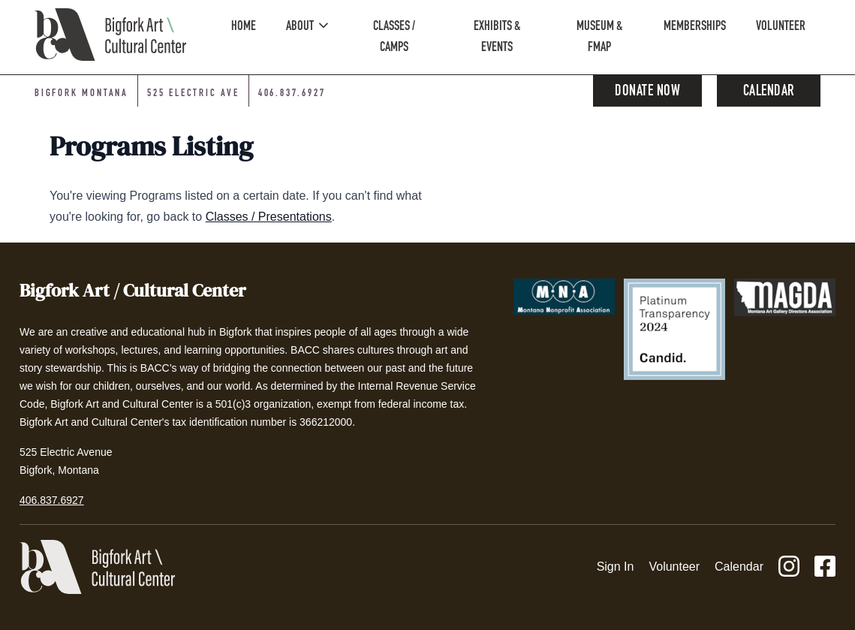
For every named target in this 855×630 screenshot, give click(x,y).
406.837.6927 (52, 500)
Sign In (615, 566)
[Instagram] (788, 567)
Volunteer (674, 566)
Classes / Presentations (269, 216)
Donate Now (647, 92)
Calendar (769, 92)
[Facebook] (824, 567)
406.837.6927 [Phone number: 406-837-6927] (292, 94)
